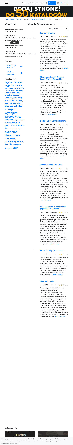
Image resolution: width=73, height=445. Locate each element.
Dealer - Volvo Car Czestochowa (53, 121)
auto (15, 97)
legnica (9, 82)
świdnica (11, 132)
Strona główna (9, 19)
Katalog (18, 19)
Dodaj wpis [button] (52, 3)
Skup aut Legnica (47, 281)
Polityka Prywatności (29, 441)
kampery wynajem (16, 129)
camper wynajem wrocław (11, 112)
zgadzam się (61, 439)
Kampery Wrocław (47, 33)
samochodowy (11, 90)
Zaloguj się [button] (64, 3)
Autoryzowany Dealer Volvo (51, 165)
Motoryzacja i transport (39, 19)
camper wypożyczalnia (14, 84)
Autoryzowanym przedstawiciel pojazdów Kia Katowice (53, 207)
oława (8, 135)
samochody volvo (13, 103)
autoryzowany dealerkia (13, 88)
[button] (46, 3)
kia (22, 88)
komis (9, 144)
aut (15, 148)
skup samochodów (14, 106)
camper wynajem (14, 141)
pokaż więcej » (52, 114)
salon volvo (15, 100)
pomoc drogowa (13, 137)
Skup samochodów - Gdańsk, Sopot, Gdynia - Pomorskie (52, 78)
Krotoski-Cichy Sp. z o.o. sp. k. (52, 250)
